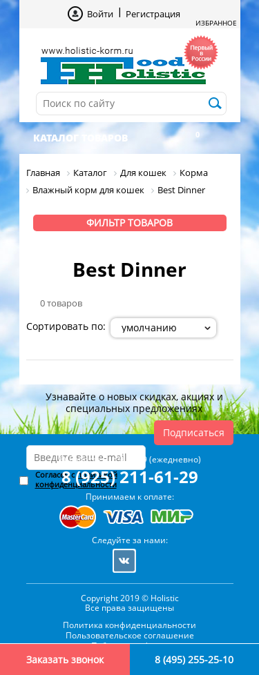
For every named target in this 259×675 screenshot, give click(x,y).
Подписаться (193, 432)
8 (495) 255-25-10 (194, 659)
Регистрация (153, 14)
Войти (100, 14)
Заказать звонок (65, 659)
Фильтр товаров (129, 222)
